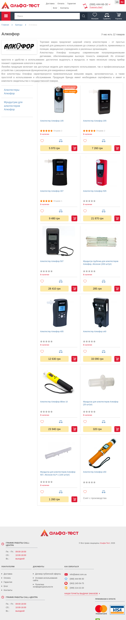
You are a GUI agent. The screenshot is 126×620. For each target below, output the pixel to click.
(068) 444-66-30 (77, 579)
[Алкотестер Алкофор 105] (58, 102)
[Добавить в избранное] (49, 140)
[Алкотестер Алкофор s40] (101, 312)
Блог (55, 8)
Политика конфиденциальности (43, 585)
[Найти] (83, 16)
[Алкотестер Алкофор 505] (101, 172)
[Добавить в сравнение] (68, 141)
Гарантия (71, 3)
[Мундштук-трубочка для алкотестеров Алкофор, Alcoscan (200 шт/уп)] (101, 242)
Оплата (60, 3)
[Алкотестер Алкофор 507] (58, 242)
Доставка (50, 3)
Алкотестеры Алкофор (11, 91)
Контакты (64, 8)
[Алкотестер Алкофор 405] (58, 312)
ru (122, 2)
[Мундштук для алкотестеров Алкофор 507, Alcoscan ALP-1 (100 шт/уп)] (58, 453)
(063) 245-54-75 (77, 583)
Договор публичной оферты (48, 574)
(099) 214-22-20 (77, 588)
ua (117, 2)
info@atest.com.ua (78, 574)
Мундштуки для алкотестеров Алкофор (13, 106)
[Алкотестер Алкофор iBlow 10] (58, 382)
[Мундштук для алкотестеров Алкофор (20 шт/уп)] (101, 382)
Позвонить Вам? (96, 7)
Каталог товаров (6, 16)
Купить (74, 148)
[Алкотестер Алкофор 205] (101, 102)
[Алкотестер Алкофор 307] (58, 172)
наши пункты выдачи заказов (81, 594)
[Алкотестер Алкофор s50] (101, 453)
